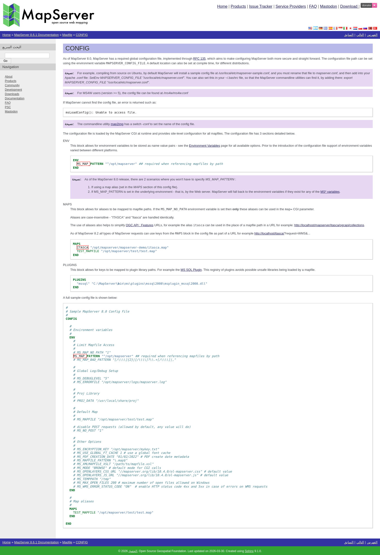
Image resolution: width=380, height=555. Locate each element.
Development (13, 89)
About (8, 76)
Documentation (14, 98)
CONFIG (82, 35)
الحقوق (132, 550)
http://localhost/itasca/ (269, 232)
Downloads (12, 94)
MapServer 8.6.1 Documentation (36, 35)
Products (238, 6)
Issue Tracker (260, 6)
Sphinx (249, 550)
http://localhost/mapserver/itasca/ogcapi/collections (329, 224)
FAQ (313, 6)
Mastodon (328, 6)
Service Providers (291, 6)
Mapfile (67, 35)
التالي (360, 35)
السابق (349, 35)
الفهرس (372, 35)
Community (12, 85)
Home (222, 6)
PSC (8, 107)
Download (349, 6)
